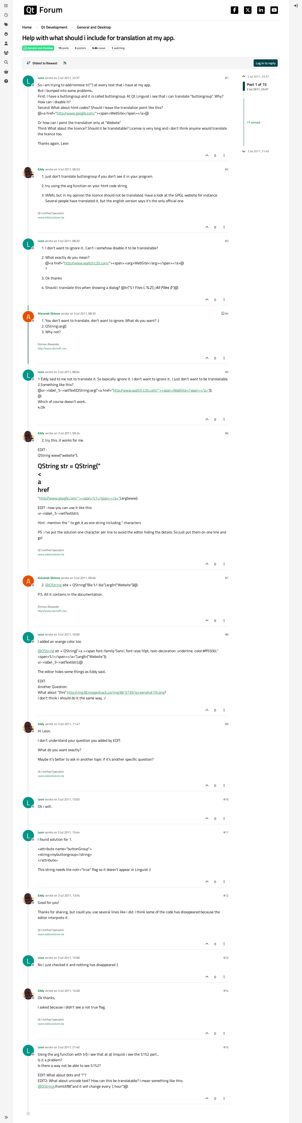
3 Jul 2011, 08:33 (85, 313)
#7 (226, 577)
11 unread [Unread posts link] (253, 122)
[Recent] (6, 15)
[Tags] (6, 24)
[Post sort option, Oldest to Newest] (41, 63)
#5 (226, 371)
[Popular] (6, 34)
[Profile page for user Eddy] (28, 172)
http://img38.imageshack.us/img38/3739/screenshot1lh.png (115, 692)
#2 (226, 169)
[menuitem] (296, 5)
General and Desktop (38, 48)
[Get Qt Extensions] (6, 71)
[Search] (6, 62)
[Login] (296, 5)
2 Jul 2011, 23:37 (69, 77)
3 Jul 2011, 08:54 (69, 371)
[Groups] (6, 53)
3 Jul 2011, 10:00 (69, 634)
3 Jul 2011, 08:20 (69, 240)
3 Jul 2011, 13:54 (69, 895)
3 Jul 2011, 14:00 (69, 990)
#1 (226, 77)
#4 (226, 313)
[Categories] (6, 5)
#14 (225, 990)
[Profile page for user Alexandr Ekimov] (28, 316)
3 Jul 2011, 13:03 (69, 799)
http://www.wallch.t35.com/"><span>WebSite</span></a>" (161, 390)
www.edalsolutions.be (51, 217)
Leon (41, 77)
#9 (226, 723)
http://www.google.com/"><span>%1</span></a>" (79, 498)
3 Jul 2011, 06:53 (69, 169)
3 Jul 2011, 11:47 (69, 723)
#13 (225, 957)
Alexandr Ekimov (49, 313)
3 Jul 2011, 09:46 (85, 577)
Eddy (41, 169)
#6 (226, 433)
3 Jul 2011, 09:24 (69, 433)
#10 (225, 799)
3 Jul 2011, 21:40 (69, 1047)
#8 (226, 634)
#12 (225, 895)
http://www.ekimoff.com (52, 348)
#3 (226, 240)
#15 (225, 1047)
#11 (225, 832)
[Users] (6, 43)
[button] (6, 1117)
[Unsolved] (6, 81)
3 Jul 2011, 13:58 (69, 957)
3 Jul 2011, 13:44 (69, 832)
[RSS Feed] (64, 63)
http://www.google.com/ (76, 113)
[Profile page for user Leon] (28, 81)
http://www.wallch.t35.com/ (86, 263)
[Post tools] (224, 155)
